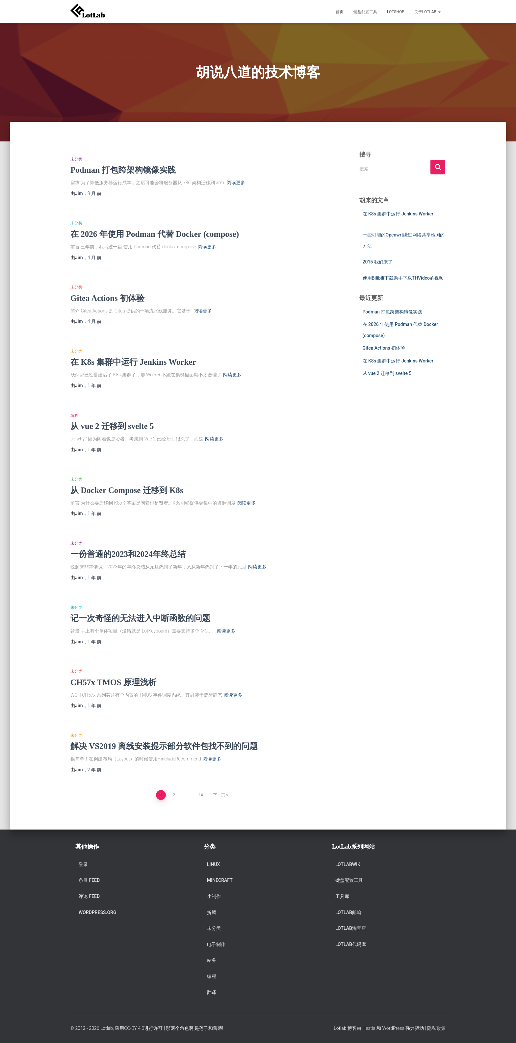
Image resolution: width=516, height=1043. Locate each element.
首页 (340, 12)
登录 (83, 864)
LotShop (395, 12)
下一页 (219, 795)
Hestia (368, 1028)
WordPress (393, 1028)
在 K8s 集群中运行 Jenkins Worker (133, 362)
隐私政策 (436, 1028)
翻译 (211, 992)
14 (200, 795)
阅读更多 (236, 182)
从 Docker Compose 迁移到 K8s (126, 490)
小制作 (214, 896)
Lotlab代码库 (350, 944)
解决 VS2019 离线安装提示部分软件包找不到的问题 (164, 746)
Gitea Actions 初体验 (107, 298)
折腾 (211, 912)
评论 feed (89, 896)
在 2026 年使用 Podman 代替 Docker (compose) (154, 234)
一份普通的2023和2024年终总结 (128, 554)
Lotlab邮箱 (348, 912)
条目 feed (89, 880)
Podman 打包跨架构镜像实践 (123, 169)
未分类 (76, 159)
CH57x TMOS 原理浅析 (113, 682)
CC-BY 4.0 (134, 1028)
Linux (213, 864)
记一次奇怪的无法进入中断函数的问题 (140, 618)
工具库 (342, 896)
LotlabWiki (348, 864)
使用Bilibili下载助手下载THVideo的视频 (403, 278)
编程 (74, 415)
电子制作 (216, 944)
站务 (211, 960)
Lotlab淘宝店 (350, 928)
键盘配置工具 (365, 12)
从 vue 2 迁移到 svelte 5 (112, 426)
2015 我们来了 (378, 261)
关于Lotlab (427, 12)
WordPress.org (97, 912)
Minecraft (220, 880)
